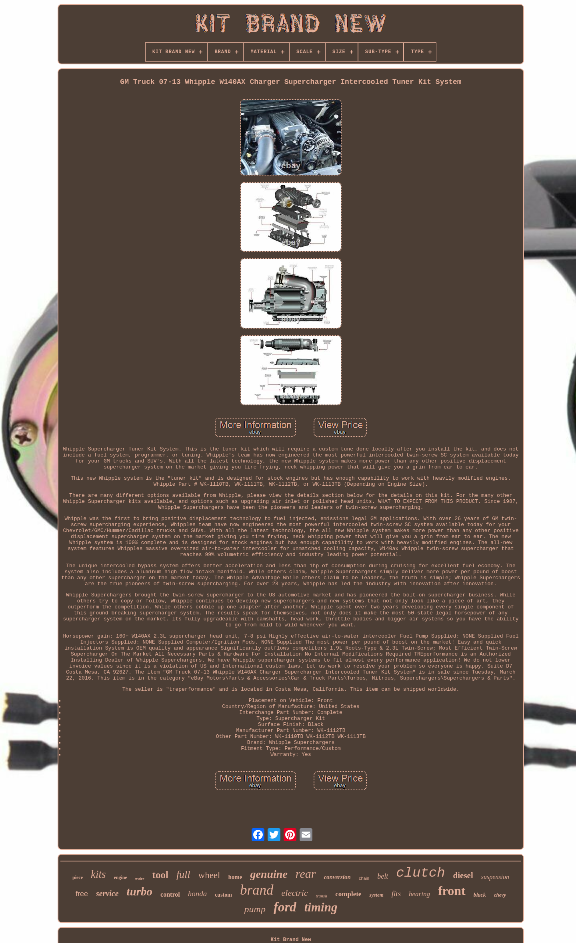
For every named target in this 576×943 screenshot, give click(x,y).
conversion (337, 877)
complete (348, 894)
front (452, 890)
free (82, 894)
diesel (463, 875)
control (170, 894)
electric (295, 893)
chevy (500, 895)
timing (321, 907)
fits (396, 893)
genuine (268, 874)
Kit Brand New (290, 940)
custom (223, 895)
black (480, 895)
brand (257, 890)
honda (197, 893)
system (376, 895)
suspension (495, 876)
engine (120, 877)
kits (98, 874)
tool (160, 874)
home (235, 877)
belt (382, 876)
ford (285, 907)
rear (306, 873)
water (139, 878)
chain (364, 878)
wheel (209, 875)
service (107, 893)
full (183, 874)
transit (322, 895)
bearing (419, 894)
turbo (139, 891)
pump (255, 909)
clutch (420, 873)
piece (77, 877)
